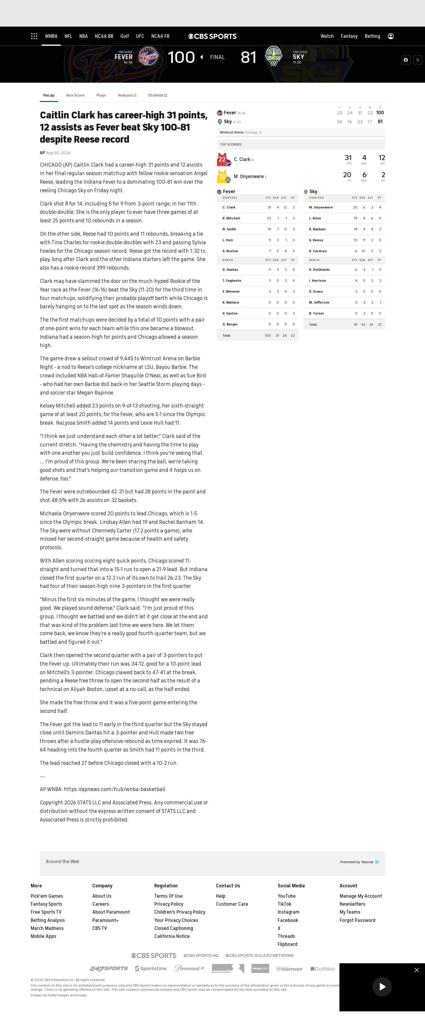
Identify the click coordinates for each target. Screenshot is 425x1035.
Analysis (126, 95)
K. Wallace (231, 302)
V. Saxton (230, 313)
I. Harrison (317, 280)
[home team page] (275, 56)
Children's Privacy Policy (179, 912)
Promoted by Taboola (359, 862)
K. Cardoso (318, 251)
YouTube (287, 896)
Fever (124, 57)
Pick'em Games (47, 896)
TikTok (284, 904)
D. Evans (316, 291)
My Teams (350, 912)
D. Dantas (230, 269)
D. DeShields (319, 269)
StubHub (157, 95)
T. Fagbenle (232, 280)
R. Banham (317, 229)
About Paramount (111, 912)
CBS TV (99, 928)
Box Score (75, 95)
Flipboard (288, 944)
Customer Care (232, 904)
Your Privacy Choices (176, 920)
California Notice (172, 936)
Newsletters (352, 904)
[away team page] (150, 56)
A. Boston (230, 251)
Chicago (300, 52)
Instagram (289, 912)
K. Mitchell (231, 218)
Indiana (125, 52)
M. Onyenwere (249, 177)
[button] (382, 987)
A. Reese (316, 240)
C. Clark (242, 159)
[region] (382, 987)
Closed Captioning (173, 928)
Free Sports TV (46, 912)
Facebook (288, 920)
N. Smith (229, 229)
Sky (298, 57)
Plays (101, 95)
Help (220, 896)
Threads (286, 936)
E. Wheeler (231, 291)
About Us (102, 896)
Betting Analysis (48, 920)
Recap (49, 95)
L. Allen (315, 218)
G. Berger (230, 324)
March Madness (47, 928)
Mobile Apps (43, 936)
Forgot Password (357, 920)
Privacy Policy (168, 904)
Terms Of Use (168, 896)
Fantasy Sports (46, 904)
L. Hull (228, 240)
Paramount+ (105, 920)
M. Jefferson (319, 302)
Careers (100, 904)
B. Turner (316, 313)
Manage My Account (361, 896)
